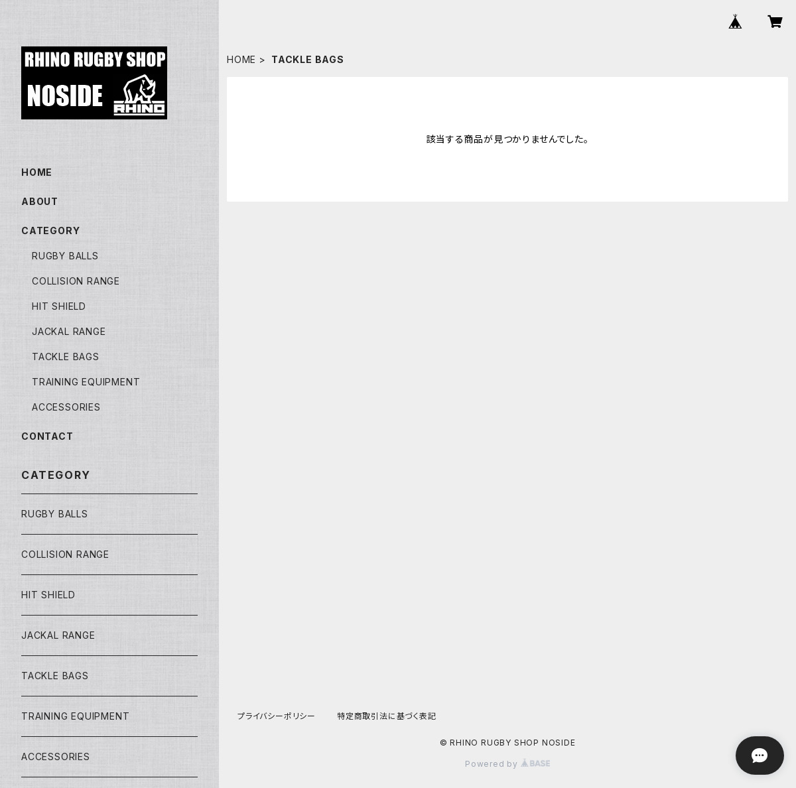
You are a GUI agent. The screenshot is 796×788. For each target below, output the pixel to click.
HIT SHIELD (59, 306)
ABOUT (39, 201)
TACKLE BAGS (66, 356)
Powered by (507, 764)
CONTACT (47, 436)
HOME (241, 59)
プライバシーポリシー (276, 716)
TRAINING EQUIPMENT (86, 381)
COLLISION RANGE (76, 281)
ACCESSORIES (66, 407)
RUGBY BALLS (65, 255)
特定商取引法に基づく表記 (386, 716)
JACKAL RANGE (69, 331)
